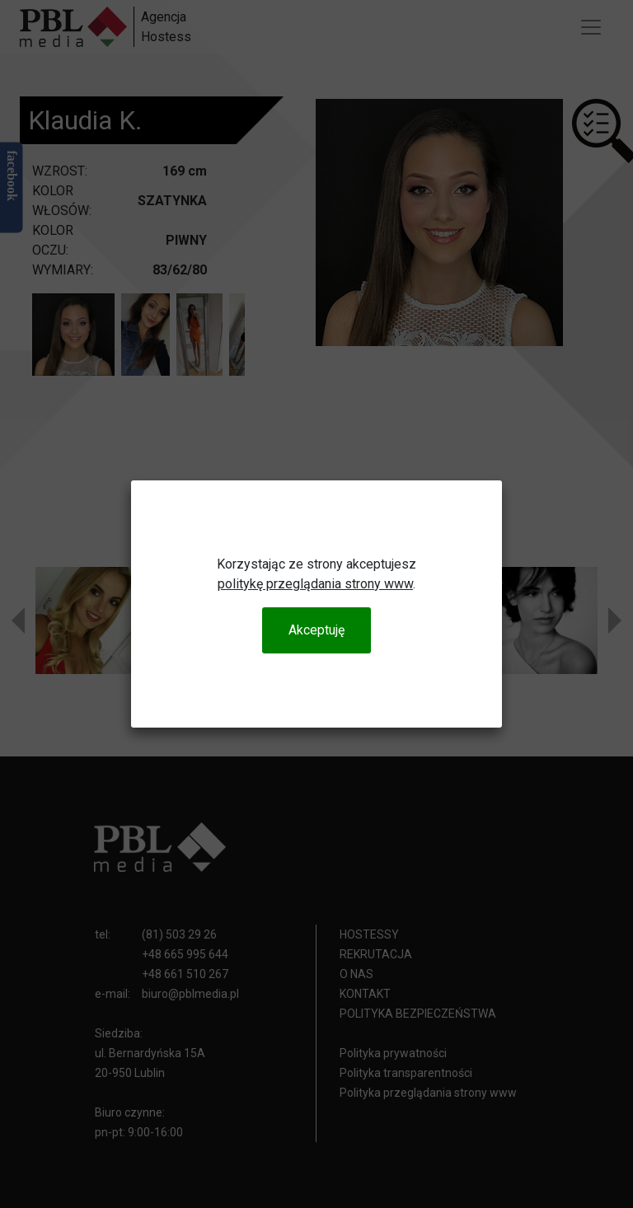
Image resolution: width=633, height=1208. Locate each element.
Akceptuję (316, 630)
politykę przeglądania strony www (315, 584)
